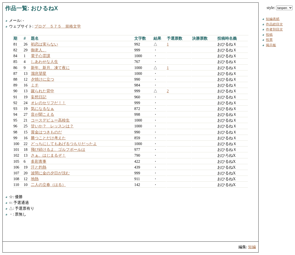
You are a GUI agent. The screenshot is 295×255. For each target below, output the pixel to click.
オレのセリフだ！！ (48, 103)
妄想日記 (38, 97)
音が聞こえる (42, 114)
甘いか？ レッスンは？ (52, 126)
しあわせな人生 (44, 62)
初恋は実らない (44, 44)
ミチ (35, 85)
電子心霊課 (40, 56)
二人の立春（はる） (48, 185)
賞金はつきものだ (46, 132)
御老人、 (38, 50)
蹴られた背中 (42, 91)
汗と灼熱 (38, 167)
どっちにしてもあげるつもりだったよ (64, 144)
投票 (269, 40)
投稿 (269, 35)
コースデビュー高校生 (50, 120)
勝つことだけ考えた (48, 138)
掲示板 (271, 45)
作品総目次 (274, 24)
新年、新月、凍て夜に (50, 68)
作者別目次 (274, 29)
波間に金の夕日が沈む (50, 173)
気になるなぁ (42, 109)
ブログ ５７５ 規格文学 (57, 26)
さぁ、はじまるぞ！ (48, 155)
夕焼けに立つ (42, 79)
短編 (252, 247)
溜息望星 (38, 73)
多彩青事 (38, 161)
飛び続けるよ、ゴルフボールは (58, 149)
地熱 (35, 179)
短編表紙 (272, 19)
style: (280, 8)
